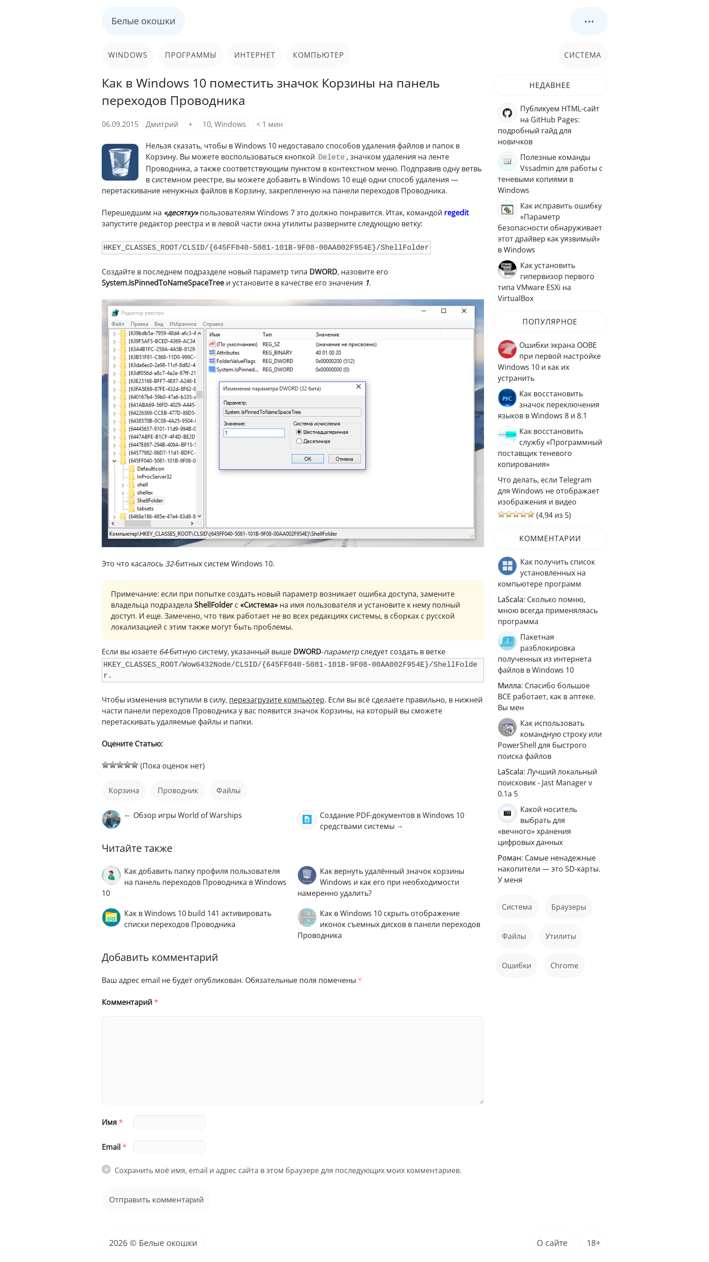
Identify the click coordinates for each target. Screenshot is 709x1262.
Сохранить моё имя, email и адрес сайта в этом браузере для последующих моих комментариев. (288, 1169)
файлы (228, 790)
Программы (191, 55)
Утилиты (560, 936)
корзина (124, 790)
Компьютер (318, 55)
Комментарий (130, 1001)
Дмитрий (162, 124)
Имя (112, 1121)
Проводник (178, 790)
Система (582, 55)
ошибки (516, 965)
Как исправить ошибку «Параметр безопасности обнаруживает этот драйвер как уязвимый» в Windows (550, 228)
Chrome (564, 965)
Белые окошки (143, 21)
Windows (128, 55)
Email (114, 1146)
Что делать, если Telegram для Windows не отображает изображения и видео (548, 491)
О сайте (552, 1241)
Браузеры (568, 907)
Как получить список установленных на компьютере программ (546, 573)
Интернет (254, 55)
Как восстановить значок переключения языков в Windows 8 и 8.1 (548, 405)
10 (207, 124)
